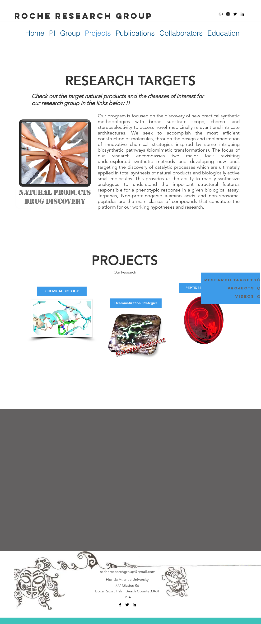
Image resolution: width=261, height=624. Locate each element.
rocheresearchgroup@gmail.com (127, 571)
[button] (54, 187)
